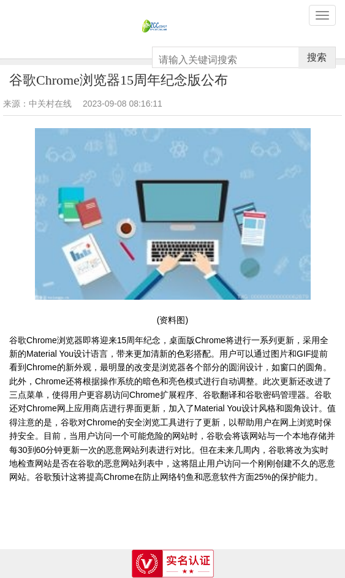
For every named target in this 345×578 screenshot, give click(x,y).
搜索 (317, 57)
